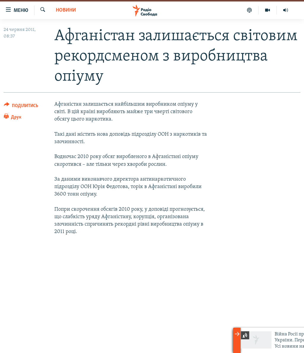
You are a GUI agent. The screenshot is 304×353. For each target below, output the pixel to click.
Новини (66, 10)
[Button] (21, 107)
